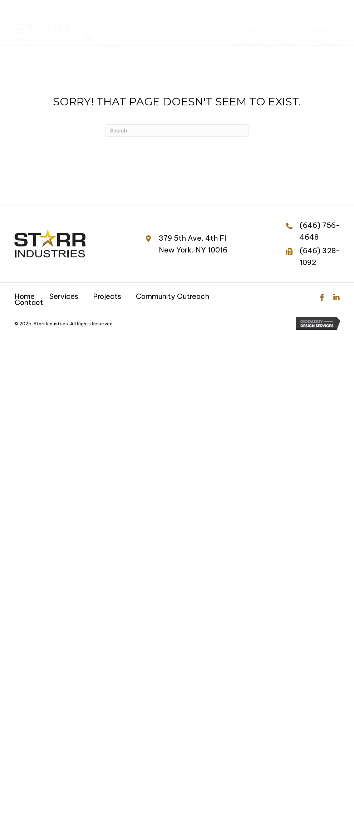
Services (63, 296)
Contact (29, 302)
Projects (107, 296)
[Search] (177, 130)
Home (24, 296)
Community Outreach (172, 296)
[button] (322, 297)
